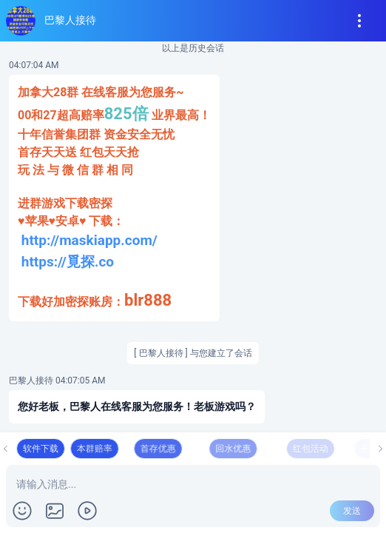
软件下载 (57, 448)
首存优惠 (210, 448)
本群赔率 (135, 448)
